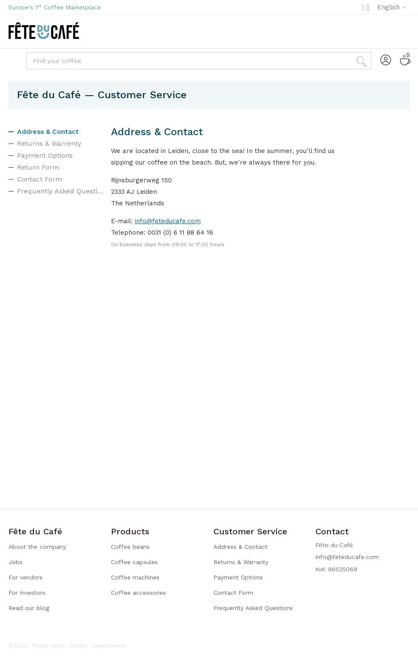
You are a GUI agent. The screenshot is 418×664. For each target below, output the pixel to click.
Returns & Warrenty (49, 143)
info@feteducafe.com (168, 221)
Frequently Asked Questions (61, 191)
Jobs (16, 562)
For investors (27, 592)
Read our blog (29, 607)
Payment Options (45, 155)
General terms (109, 646)
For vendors (26, 577)
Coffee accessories (138, 592)
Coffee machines (135, 577)
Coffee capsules (134, 562)
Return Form (38, 167)
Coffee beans (130, 546)
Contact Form (39, 179)
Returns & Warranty (240, 562)
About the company (37, 546)
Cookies (78, 646)
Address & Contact (48, 132)
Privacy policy (48, 646)
